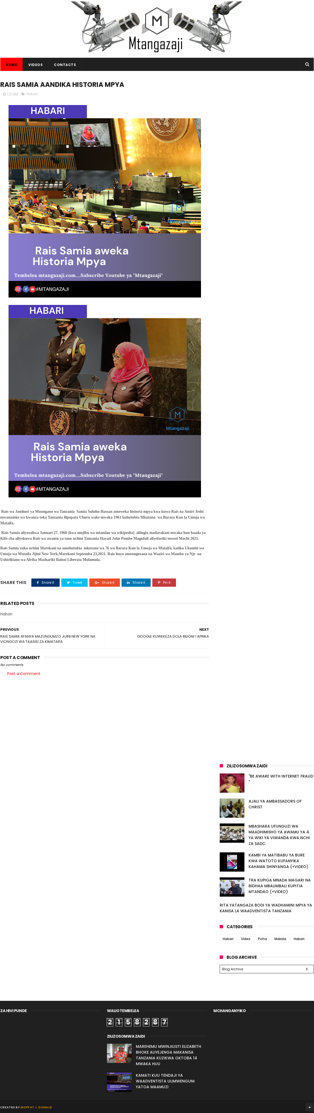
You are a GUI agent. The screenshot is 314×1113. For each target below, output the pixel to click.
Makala (280, 938)
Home (11, 64)
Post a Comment (23, 673)
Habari (32, 94)
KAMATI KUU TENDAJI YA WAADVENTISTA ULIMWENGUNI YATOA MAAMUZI (165, 1080)
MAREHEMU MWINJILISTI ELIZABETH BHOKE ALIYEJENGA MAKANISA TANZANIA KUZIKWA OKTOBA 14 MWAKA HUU (168, 1054)
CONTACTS (65, 64)
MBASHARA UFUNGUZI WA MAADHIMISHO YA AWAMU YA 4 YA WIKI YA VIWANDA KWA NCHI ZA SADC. (279, 834)
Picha (262, 938)
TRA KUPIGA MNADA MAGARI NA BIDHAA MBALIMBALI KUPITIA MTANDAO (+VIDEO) (280, 885)
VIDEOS (35, 64)
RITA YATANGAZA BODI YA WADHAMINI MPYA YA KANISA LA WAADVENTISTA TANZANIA (266, 908)
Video (245, 938)
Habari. (299, 938)
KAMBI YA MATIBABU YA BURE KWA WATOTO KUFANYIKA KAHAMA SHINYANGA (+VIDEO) (278, 860)
